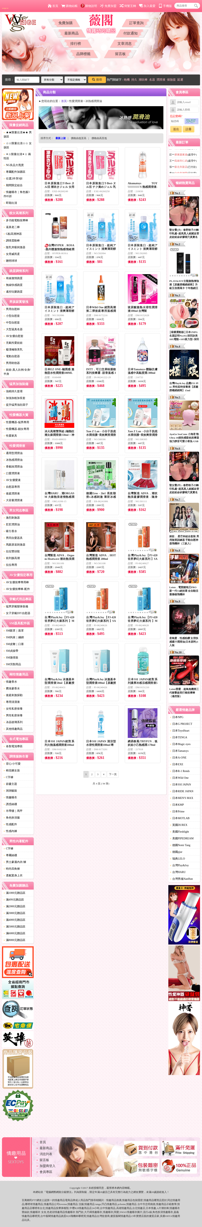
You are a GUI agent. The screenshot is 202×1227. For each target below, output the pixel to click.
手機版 (165, 6)
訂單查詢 (136, 23)
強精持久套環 (13, 391)
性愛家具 (10, 435)
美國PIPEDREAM (181, 838)
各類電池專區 (13, 746)
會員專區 (46, 1172)
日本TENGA (178, 737)
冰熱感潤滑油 (13, 459)
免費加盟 (108, 6)
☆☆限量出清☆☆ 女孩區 (18, 145)
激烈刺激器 (12, 517)
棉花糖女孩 (12, 770)
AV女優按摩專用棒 (16, 582)
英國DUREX (178, 824)
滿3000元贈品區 (14, 913)
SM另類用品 (12, 664)
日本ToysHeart (179, 730)
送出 (176, 129)
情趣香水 (10, 681)
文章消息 (124, 44)
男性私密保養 (13, 715)
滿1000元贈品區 (14, 892)
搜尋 (97, 79)
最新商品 (71, 33)
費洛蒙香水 (12, 688)
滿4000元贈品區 (14, 919)
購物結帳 (69, 6)
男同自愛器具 (13, 537)
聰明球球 (10, 260)
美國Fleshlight (179, 831)
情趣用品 (111, 1200)
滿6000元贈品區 (14, 933)
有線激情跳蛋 (13, 278)
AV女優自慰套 (13, 336)
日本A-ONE (178, 757)
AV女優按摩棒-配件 (17, 589)
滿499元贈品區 (14, 899)
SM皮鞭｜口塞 (14, 644)
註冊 (189, 129)
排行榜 (75, 44)
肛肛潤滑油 (12, 524)
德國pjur (176, 851)
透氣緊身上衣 (13, 875)
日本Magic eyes (180, 744)
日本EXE (176, 764)
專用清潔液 (12, 701)
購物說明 (89, 6)
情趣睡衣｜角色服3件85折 (17, 194)
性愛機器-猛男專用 (16, 422)
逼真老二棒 (12, 227)
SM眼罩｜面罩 (14, 630)
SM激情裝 (11, 657)
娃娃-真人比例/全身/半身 (17, 371)
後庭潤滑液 (12, 493)
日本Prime (177, 811)
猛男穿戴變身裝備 (16, 606)
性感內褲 (10, 831)
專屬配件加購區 (14, 171)
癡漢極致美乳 (13, 349)
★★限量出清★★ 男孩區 (18, 134)
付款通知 (130, 33)
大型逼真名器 (13, 329)
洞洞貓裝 (10, 790)
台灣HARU (178, 872)
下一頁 (113, 774)
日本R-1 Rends (180, 771)
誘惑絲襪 (10, 804)
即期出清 (10, 202)
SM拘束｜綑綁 (14, 637)
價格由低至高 (78, 138)
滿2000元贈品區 (14, 906)
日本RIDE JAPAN (181, 791)
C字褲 (8, 777)
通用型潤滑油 (13, 453)
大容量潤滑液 (13, 500)
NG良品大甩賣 (14, 165)
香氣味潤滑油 (13, 466)
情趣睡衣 (10, 797)
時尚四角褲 (12, 868)
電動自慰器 (12, 356)
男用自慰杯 (12, 309)
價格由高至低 (99, 138)
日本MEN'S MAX (181, 798)
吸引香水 (10, 531)
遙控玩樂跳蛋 (13, 291)
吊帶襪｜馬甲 (13, 810)
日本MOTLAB (180, 818)
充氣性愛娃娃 (13, 342)
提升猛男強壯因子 (16, 404)
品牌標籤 (83, 54)
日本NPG (176, 717)
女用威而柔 (12, 254)
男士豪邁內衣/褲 (15, 862)
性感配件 (10, 824)
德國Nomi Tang (180, 845)
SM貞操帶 (11, 650)
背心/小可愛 (12, 763)
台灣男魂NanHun (181, 878)
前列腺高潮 (12, 558)
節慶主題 (10, 783)
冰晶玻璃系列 (13, 722)
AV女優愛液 (12, 480)
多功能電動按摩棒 (16, 220)
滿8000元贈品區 (14, 940)
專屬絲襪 (10, 855)
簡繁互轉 (128, 6)
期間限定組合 (13, 185)
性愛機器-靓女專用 (16, 428)
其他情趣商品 (13, 728)
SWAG (123, 1212)
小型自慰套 (12, 315)
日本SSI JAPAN (180, 784)
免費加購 (65, 23)
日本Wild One (179, 777)
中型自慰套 (12, 322)
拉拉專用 (10, 564)
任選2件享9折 (13, 178)
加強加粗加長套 (14, 398)
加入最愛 (147, 6)
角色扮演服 (12, 817)
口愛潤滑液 (12, 473)
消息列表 (46, 1154)
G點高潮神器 (13, 233)
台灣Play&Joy (179, 865)
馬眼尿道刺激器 (14, 544)
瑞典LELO (177, 858)
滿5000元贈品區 (14, 926)
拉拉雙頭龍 (12, 551)
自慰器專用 (12, 486)
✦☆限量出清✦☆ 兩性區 (17, 156)
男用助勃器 (12, 363)
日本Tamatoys (179, 750)
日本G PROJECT (181, 723)
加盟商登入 (47, 1166)
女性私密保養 (13, 708)
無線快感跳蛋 (13, 284)
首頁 (53, 6)
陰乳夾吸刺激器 (14, 247)
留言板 (120, 54)
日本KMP (177, 804)
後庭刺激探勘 (13, 695)
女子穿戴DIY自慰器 (17, 613)
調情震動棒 (12, 240)
